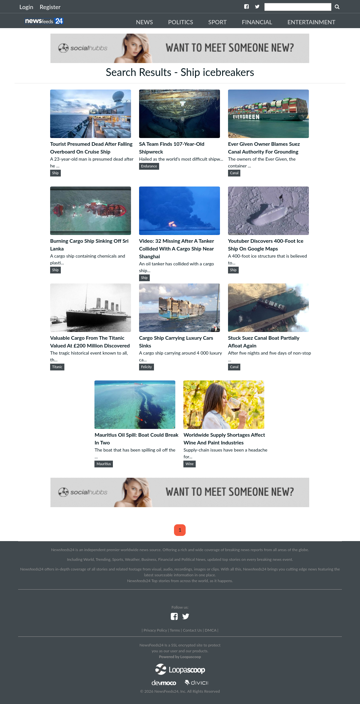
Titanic (57, 367)
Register (50, 6)
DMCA (210, 630)
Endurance (149, 166)
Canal (234, 173)
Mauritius (104, 464)
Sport (217, 22)
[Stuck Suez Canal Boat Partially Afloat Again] (268, 330)
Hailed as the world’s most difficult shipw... (181, 159)
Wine (190, 464)
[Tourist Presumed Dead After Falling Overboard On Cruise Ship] (90, 136)
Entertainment (311, 22)
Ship (55, 173)
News (144, 22)
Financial (257, 22)
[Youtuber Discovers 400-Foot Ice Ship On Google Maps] (268, 233)
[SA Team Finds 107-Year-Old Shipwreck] (179, 136)
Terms (175, 630)
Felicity (146, 367)
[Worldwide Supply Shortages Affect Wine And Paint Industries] (223, 427)
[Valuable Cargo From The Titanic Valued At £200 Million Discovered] (90, 330)
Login (26, 6)
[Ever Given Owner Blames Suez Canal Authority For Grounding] (268, 136)
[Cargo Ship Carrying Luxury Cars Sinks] (179, 330)
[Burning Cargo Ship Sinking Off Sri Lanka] (90, 233)
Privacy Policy (155, 630)
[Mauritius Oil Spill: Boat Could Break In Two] (134, 427)
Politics (180, 22)
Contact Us (192, 630)
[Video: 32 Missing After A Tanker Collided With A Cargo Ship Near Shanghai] (179, 233)
